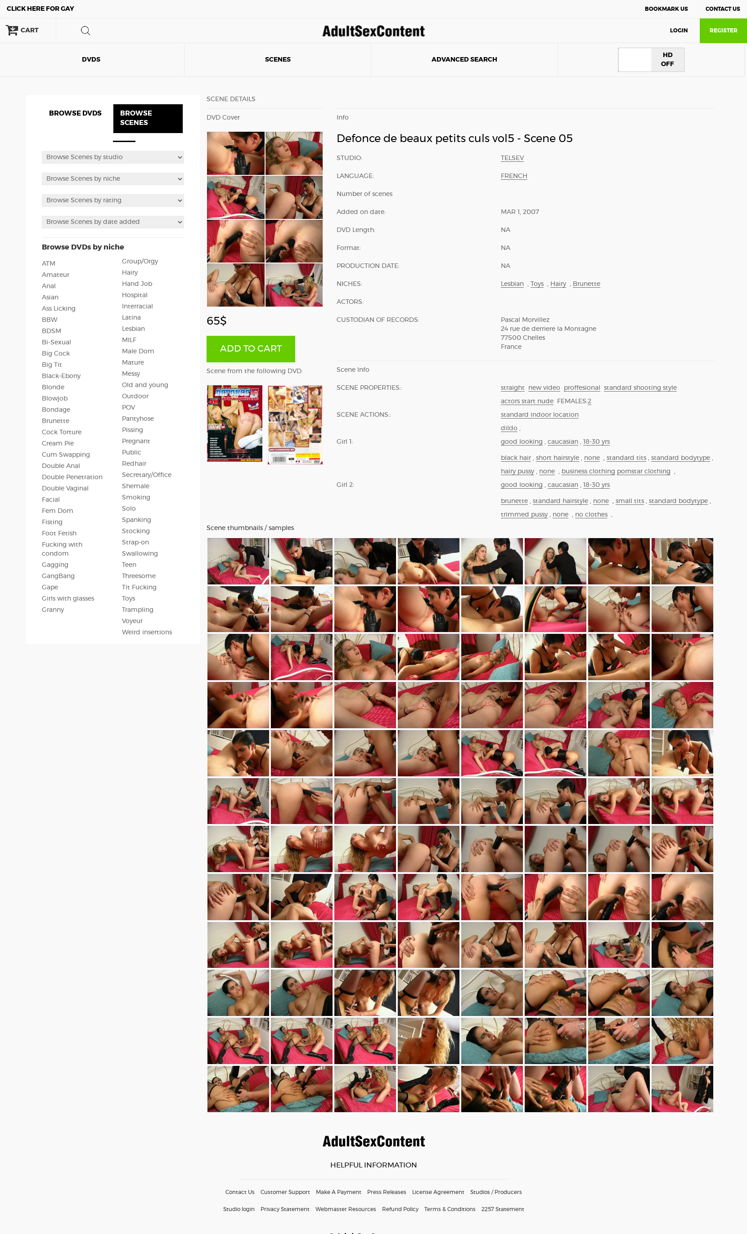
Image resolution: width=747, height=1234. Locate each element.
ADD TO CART (251, 348)
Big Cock (56, 354)
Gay (40, 9)
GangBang (58, 576)
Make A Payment (338, 1192)
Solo (129, 509)
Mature (133, 363)
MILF (129, 340)
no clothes (591, 515)
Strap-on (135, 542)
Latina (131, 318)
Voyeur (132, 621)
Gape (50, 587)
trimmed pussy (524, 515)
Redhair (134, 464)
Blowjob (55, 399)
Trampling (137, 610)
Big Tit (52, 365)
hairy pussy (517, 471)
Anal (49, 286)
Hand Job (137, 284)
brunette (514, 501)
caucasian (563, 442)
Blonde (53, 387)
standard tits (626, 458)
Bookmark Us (666, 9)
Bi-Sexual (56, 342)
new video (544, 388)
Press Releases (386, 1192)
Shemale (135, 486)
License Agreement (438, 1192)
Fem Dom (57, 511)
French (514, 176)
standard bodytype (680, 458)
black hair (516, 458)
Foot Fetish (59, 533)
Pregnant (136, 441)
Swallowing (140, 554)
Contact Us (723, 9)
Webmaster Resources (345, 1209)
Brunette (55, 421)
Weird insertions (147, 632)
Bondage (56, 410)
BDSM (51, 331)
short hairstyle (557, 458)
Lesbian (133, 329)
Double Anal (61, 466)
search (85, 30)
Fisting (52, 522)
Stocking (136, 531)
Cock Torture (61, 432)
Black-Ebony (61, 376)
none (592, 458)
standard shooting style (640, 388)
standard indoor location (540, 415)
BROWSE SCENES (136, 118)
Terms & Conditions (450, 1209)
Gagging (55, 565)
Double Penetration (72, 477)
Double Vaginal (65, 489)
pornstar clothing (643, 471)
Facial (51, 500)
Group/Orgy (140, 261)
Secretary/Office (146, 475)
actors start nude (527, 401)
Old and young (145, 385)
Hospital (135, 295)
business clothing (588, 471)
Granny (53, 610)
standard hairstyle (560, 501)
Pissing (132, 430)
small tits (630, 501)
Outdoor (135, 396)
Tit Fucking (139, 587)
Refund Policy (400, 1209)
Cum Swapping (66, 455)
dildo (509, 428)
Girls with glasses (68, 599)
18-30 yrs (596, 442)
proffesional (582, 388)
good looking (522, 442)
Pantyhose (138, 419)
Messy (131, 374)
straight (513, 388)
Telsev (512, 158)
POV (128, 408)
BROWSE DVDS (75, 113)
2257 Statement (503, 1209)
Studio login (239, 1209)
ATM (48, 264)
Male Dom (138, 351)
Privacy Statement (285, 1209)
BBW (50, 320)
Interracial (137, 306)
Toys (128, 599)
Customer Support (285, 1192)
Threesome (139, 576)
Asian (50, 297)
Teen (129, 565)
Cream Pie (58, 444)
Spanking (136, 520)
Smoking (136, 497)
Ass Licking (59, 309)
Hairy (130, 273)
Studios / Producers (496, 1192)
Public (131, 453)
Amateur (55, 275)
